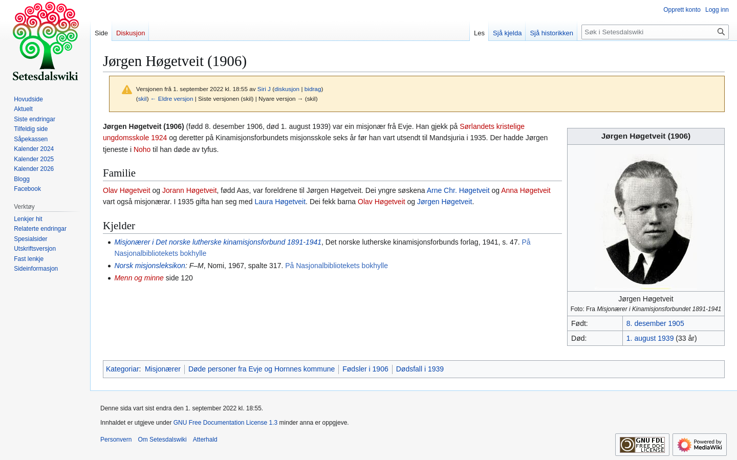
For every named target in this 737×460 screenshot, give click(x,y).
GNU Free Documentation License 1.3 (225, 422)
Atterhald (205, 439)
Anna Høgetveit (526, 190)
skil (142, 98)
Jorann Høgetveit (189, 190)
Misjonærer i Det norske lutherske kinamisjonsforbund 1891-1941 (217, 242)
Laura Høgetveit (280, 202)
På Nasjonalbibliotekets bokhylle (336, 265)
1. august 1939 (650, 338)
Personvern (116, 439)
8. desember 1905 (655, 323)
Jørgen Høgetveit (444, 202)
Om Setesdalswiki (162, 439)
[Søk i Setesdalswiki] (655, 32)
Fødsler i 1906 (365, 369)
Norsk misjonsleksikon (149, 265)
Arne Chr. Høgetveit (458, 190)
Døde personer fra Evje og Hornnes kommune (261, 369)
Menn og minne (139, 278)
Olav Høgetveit (126, 190)
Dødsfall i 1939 (420, 369)
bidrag (313, 88)
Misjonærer (163, 369)
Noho (142, 149)
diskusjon (286, 88)
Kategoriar (122, 369)
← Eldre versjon (171, 98)
